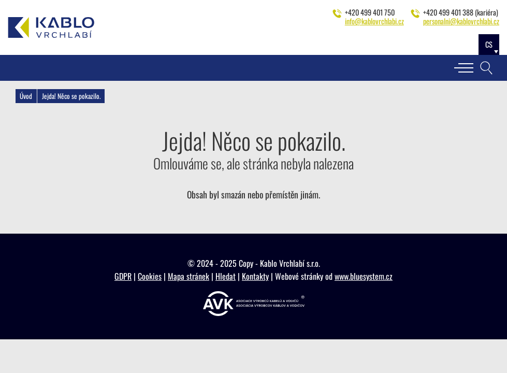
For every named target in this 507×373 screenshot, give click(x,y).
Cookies (150, 276)
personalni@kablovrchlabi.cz (461, 21)
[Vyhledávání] (486, 68)
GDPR (123, 276)
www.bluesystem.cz (364, 276)
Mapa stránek (188, 276)
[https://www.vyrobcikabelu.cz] (254, 304)
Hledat (225, 276)
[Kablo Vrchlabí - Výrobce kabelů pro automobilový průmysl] (51, 27)
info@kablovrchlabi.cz (374, 21)
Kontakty (255, 276)
